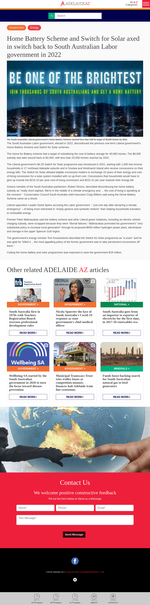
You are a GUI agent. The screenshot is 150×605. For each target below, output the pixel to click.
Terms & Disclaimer (83, 572)
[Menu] (146, 4)
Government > (28, 304)
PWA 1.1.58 (98, 572)
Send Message (74, 534)
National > (121, 304)
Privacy (68, 572)
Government (17, 27)
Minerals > (122, 368)
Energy (35, 27)
